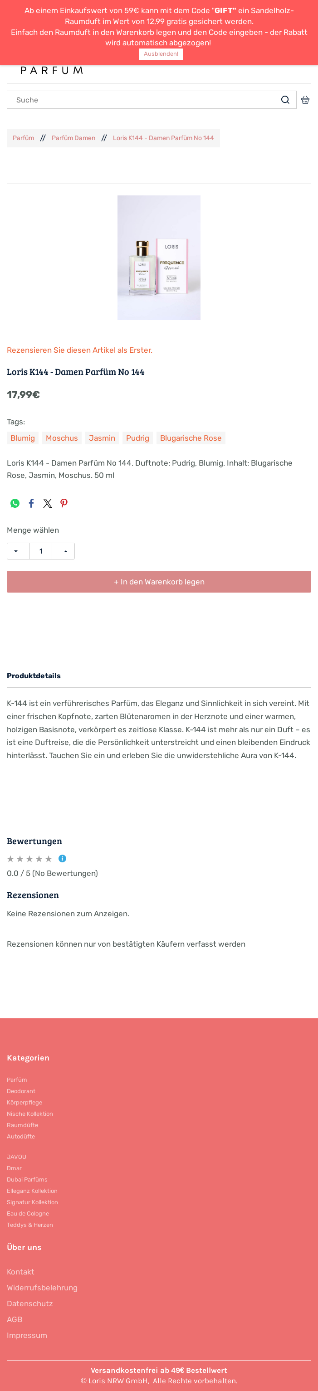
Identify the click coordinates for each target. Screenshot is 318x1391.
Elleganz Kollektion (32, 1190)
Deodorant (21, 1091)
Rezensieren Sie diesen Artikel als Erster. (79, 350)
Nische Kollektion (30, 1113)
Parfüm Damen (73, 138)
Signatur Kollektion (32, 1202)
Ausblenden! (161, 53)
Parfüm (23, 138)
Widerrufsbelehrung (42, 1287)
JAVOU (16, 1156)
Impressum (27, 1335)
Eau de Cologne (28, 1213)
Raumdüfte (22, 1125)
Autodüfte (21, 1136)
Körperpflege (24, 1102)
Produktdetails (34, 675)
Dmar (14, 1168)
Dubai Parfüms (27, 1179)
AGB (14, 1319)
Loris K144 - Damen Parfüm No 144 (163, 138)
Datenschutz (30, 1303)
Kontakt (20, 1271)
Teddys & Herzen (30, 1224)
